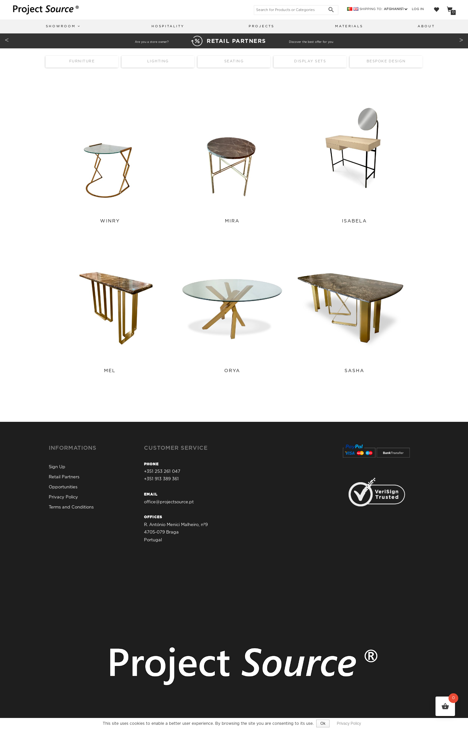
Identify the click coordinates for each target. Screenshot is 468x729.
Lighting (158, 62)
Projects (261, 26)
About (426, 26)
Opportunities (63, 486)
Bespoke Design (386, 62)
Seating (234, 62)
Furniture (82, 62)
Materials (349, 26)
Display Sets (310, 62)
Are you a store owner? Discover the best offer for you (234, 42)
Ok (323, 723)
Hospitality (167, 26)
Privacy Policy (63, 496)
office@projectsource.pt (169, 501)
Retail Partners (64, 476)
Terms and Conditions (71, 506)
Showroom (63, 26)
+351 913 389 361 (161, 478)
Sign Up (57, 466)
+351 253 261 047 (162, 470)
